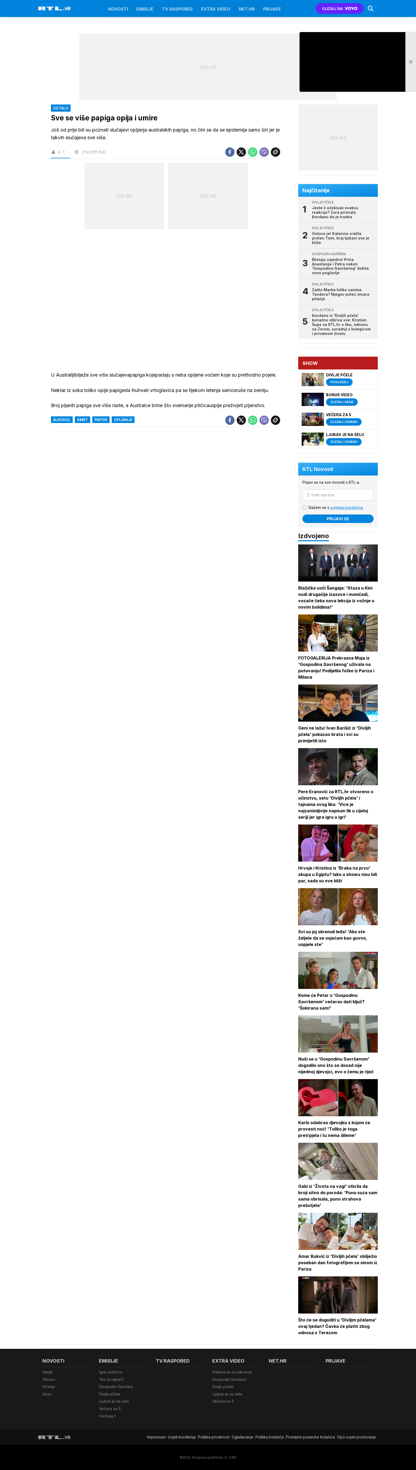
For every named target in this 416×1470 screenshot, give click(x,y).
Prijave (272, 8)
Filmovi (48, 1379)
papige (100, 419)
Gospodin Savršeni (116, 1386)
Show (310, 363)
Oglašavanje (242, 1436)
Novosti (118, 8)
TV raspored (177, 8)
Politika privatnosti (213, 1436)
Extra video (215, 8)
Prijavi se (338, 518)
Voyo (47, 1393)
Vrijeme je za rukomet (232, 1372)
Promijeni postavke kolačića (310, 1436)
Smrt (82, 419)
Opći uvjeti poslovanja (356, 1436)
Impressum (156, 1436)
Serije (47, 1372)
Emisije (144, 8)
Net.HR (247, 8)
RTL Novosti (317, 469)
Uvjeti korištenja (182, 1436)
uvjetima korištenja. (346, 507)
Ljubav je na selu (114, 1401)
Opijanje (123, 419)
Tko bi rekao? (111, 1379)
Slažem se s (335, 507)
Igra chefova (110, 1372)
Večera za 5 (110, 1408)
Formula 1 (107, 1415)
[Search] (371, 8)
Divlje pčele (109, 1393)
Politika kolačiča (269, 1436)
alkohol (62, 419)
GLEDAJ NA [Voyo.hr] (339, 8)
